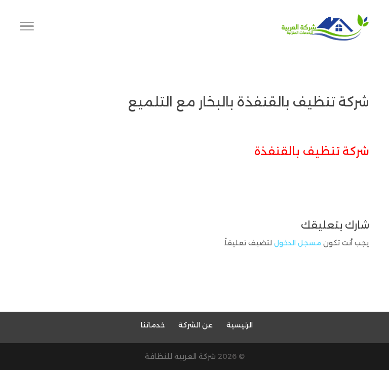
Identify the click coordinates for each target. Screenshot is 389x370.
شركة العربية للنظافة (180, 356)
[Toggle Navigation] (27, 28)
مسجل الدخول (297, 242)
